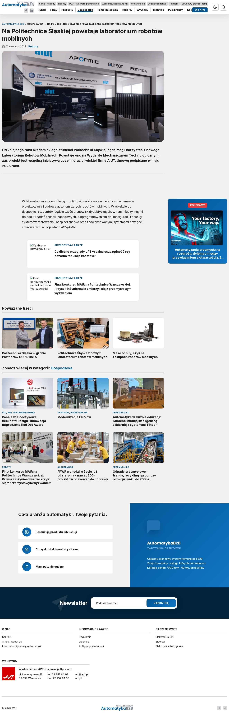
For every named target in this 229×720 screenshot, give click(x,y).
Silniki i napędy (47, 3)
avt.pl (78, 678)
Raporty (127, 9)
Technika (158, 9)
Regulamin (85, 637)
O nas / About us (12, 641)
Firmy (53, 9)
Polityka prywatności (91, 646)
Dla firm (200, 9)
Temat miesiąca (107, 9)
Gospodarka (85, 9)
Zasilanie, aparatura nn (115, 3)
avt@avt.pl (81, 674)
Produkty (67, 9)
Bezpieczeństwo (157, 3)
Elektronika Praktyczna (169, 646)
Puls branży (175, 9)
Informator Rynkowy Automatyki (21, 646)
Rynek (42, 9)
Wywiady (142, 9)
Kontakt (6, 637)
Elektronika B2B (165, 637)
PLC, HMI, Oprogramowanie (84, 3)
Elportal (160, 641)
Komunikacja (138, 3)
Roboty (62, 3)
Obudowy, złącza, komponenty (198, 3)
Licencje (84, 641)
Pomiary (174, 3)
